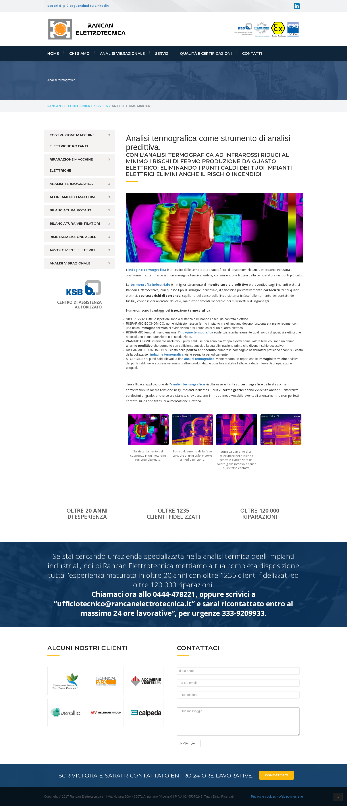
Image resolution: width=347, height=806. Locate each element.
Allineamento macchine (73, 197)
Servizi (162, 54)
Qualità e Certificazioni (206, 54)
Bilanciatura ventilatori (75, 223)
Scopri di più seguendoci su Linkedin (78, 5)
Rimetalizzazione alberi (74, 237)
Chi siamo (79, 54)
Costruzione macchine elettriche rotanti (72, 140)
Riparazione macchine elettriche (71, 164)
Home (53, 54)
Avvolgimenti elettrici (72, 250)
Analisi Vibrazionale (122, 54)
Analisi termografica (71, 184)
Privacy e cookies (263, 796)
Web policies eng (291, 796)
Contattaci (276, 775)
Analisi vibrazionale (70, 263)
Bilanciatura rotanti (71, 210)
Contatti (252, 54)
